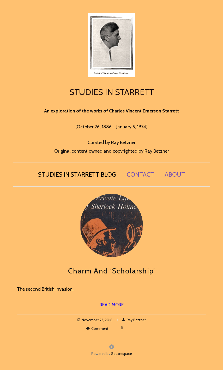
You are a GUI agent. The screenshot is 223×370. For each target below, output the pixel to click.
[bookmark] (111, 44)
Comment (97, 328)
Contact (140, 174)
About (175, 174)
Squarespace (121, 353)
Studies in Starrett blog (77, 174)
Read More (112, 304)
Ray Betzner (134, 320)
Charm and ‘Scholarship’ (111, 270)
